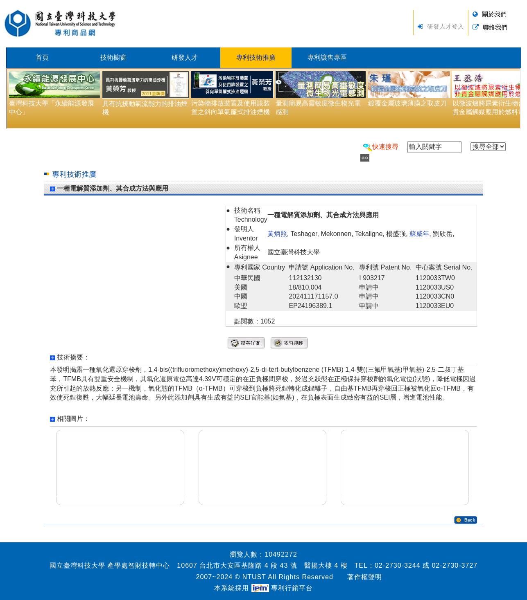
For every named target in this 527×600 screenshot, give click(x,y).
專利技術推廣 (256, 57)
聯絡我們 (495, 27)
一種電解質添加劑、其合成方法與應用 (112, 188)
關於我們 (494, 14)
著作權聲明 (364, 576)
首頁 (42, 57)
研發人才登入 (445, 26)
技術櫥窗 (113, 57)
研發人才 (185, 57)
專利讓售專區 (327, 57)
